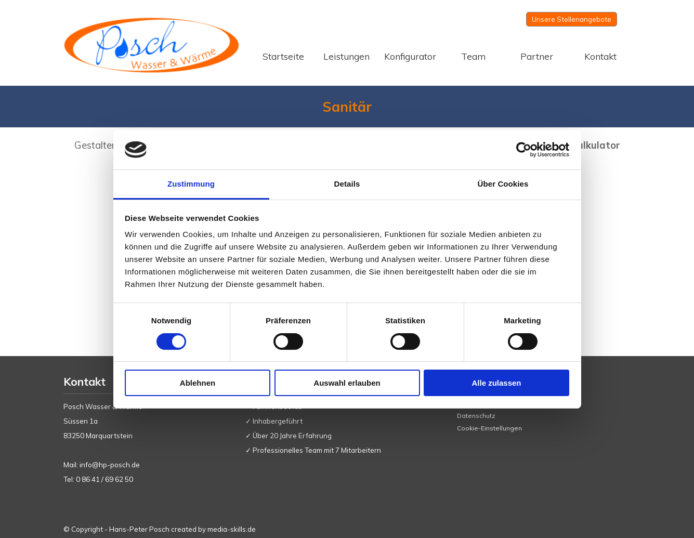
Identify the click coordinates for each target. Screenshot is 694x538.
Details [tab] (347, 183)
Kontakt (600, 56)
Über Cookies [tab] (503, 183)
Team (473, 56)
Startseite (283, 56)
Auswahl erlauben (346, 382)
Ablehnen (197, 382)
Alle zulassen (496, 382)
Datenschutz (476, 415)
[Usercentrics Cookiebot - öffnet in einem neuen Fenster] (523, 150)
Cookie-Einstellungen (489, 428)
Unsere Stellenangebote (571, 19)
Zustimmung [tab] (191, 183)
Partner (536, 56)
